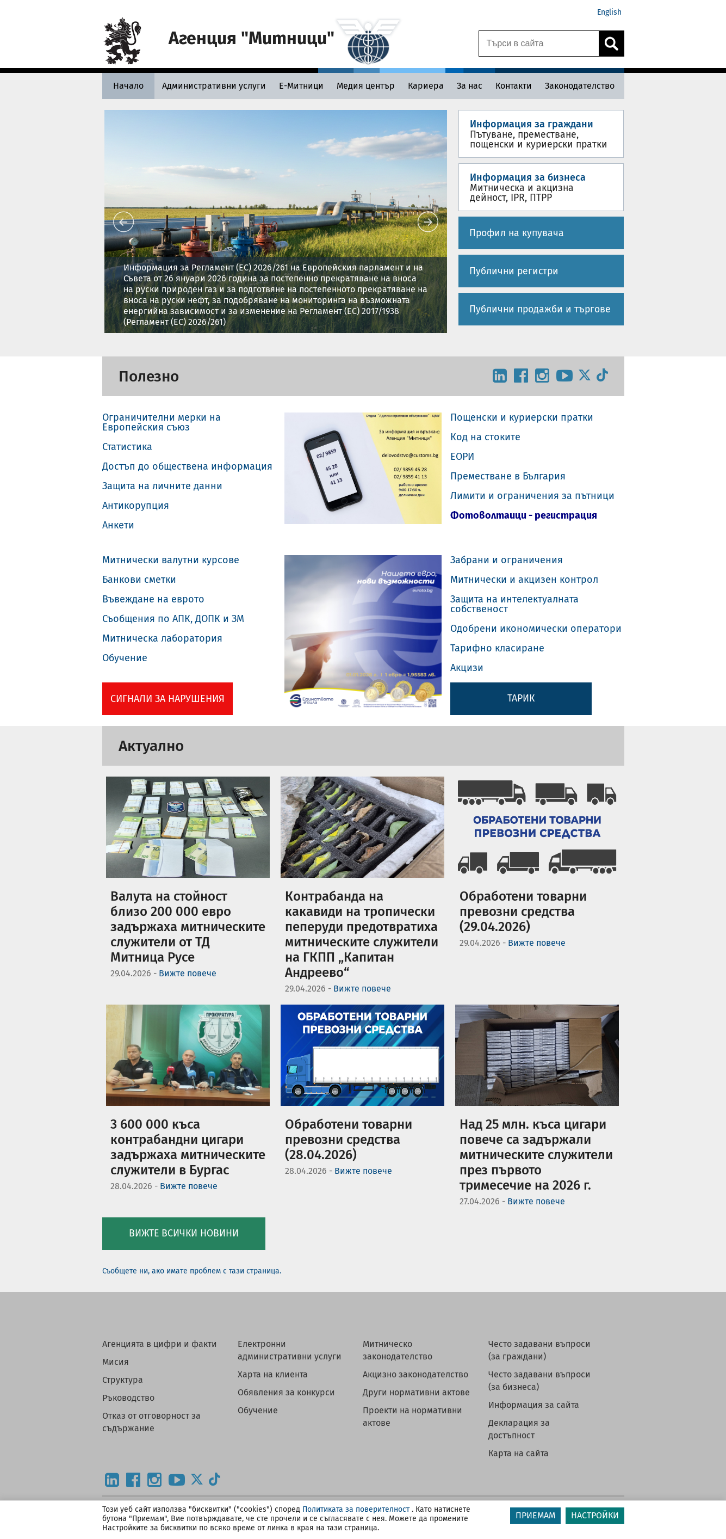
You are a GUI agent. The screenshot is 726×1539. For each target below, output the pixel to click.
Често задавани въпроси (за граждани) (539, 1350)
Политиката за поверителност (355, 1509)
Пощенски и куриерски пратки (521, 417)
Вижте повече (187, 973)
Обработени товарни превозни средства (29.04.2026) (523, 911)
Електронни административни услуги (290, 1350)
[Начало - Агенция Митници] (128, 86)
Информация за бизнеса (528, 177)
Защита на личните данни (162, 486)
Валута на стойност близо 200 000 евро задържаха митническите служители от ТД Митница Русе (187, 927)
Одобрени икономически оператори (536, 629)
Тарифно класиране (497, 648)
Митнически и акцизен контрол (524, 580)
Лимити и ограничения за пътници (532, 496)
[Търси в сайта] (539, 43)
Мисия (115, 1362)
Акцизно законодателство (415, 1374)
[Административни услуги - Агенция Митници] (214, 86)
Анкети (118, 525)
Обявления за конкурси (286, 1392)
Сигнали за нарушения (167, 699)
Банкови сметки (139, 580)
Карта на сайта (518, 1453)
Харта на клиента (273, 1374)
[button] (275, 221)
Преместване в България (508, 476)
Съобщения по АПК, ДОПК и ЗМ (173, 619)
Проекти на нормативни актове (412, 1416)
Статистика (127, 447)
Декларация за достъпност (519, 1429)
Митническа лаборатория (162, 638)
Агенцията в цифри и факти (159, 1344)
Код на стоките (485, 437)
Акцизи (466, 668)
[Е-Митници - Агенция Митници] (301, 86)
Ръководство (128, 1398)
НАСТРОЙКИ (595, 1515)
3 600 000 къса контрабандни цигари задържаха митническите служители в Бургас (187, 1147)
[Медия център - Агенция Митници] (365, 86)
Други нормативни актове (416, 1392)
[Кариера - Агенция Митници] (425, 86)
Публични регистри (514, 271)
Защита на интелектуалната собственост (514, 604)
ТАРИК (521, 698)
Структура (122, 1380)
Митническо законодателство (397, 1350)
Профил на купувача (516, 233)
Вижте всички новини (184, 1233)
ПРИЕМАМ (535, 1515)
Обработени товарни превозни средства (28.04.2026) (348, 1139)
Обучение (124, 658)
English (609, 12)
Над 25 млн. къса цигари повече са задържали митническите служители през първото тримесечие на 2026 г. (536, 1155)
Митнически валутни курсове (170, 560)
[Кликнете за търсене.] (611, 43)
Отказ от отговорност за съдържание (151, 1422)
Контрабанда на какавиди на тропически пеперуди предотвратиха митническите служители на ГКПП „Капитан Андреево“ (361, 934)
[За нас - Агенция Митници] (469, 86)
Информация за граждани (531, 124)
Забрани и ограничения (506, 560)
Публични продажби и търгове (540, 309)
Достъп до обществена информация (187, 466)
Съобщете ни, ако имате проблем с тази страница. (191, 1271)
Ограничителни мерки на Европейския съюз (161, 422)
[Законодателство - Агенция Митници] (579, 86)
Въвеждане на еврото (153, 599)
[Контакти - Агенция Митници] (513, 86)
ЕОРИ (462, 457)
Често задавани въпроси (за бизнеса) (539, 1380)
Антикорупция (135, 506)
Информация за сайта (533, 1405)
